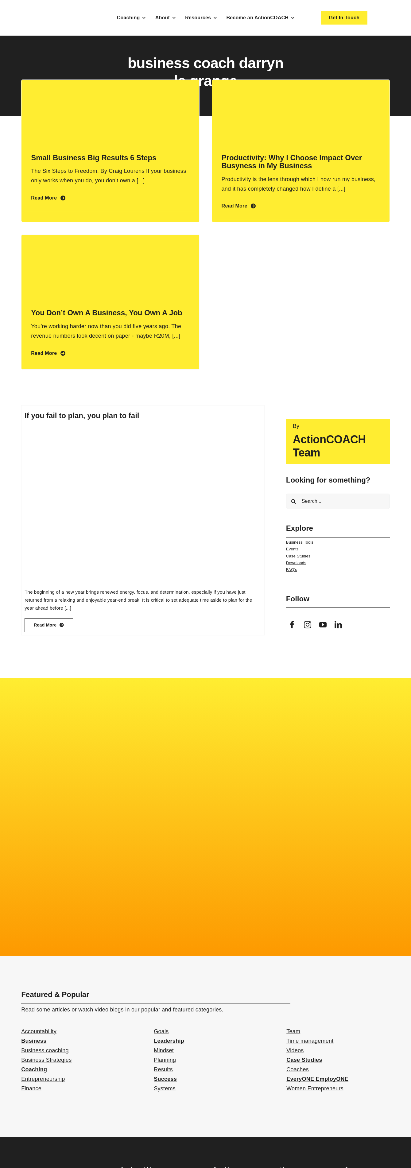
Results (163, 1069)
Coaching (34, 1069)
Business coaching (45, 1050)
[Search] (293, 501)
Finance (31, 1088)
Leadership (169, 1041)
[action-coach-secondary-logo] (52, 1164)
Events (292, 549)
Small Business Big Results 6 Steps (93, 157)
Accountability (38, 1031)
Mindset (164, 1050)
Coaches (297, 1069)
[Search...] (338, 501)
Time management (309, 1041)
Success (165, 1079)
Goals (161, 1031)
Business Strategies (46, 1060)
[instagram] (307, 625)
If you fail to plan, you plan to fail (82, 415)
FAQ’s (291, 569)
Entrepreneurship (43, 1079)
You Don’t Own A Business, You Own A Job (106, 312)
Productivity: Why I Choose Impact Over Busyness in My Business (292, 161)
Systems (165, 1088)
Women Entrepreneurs (314, 1088)
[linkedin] (338, 625)
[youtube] (323, 625)
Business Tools (299, 542)
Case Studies (298, 556)
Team (293, 1031)
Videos (295, 1050)
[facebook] (292, 625)
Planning (165, 1060)
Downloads (296, 563)
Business (33, 1041)
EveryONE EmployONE (317, 1079)
